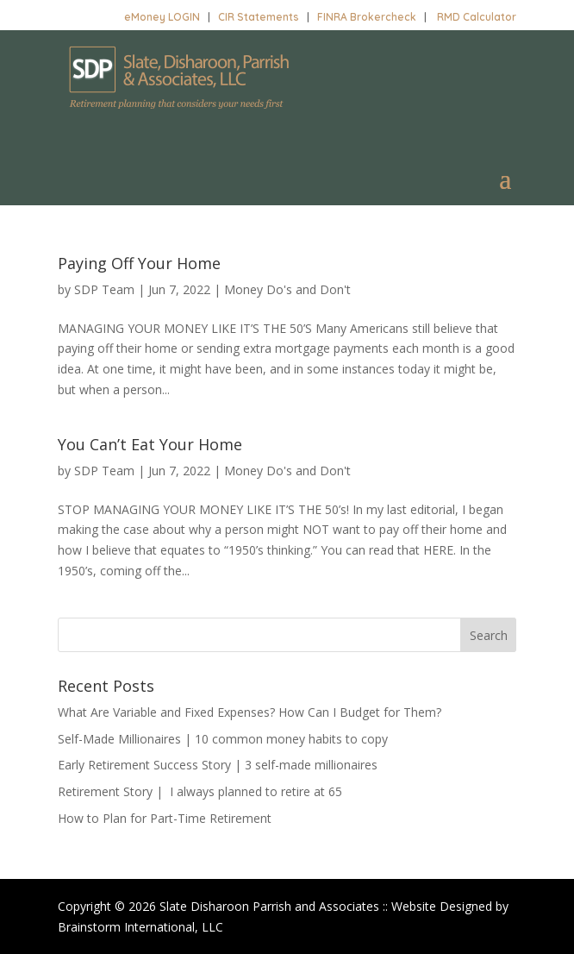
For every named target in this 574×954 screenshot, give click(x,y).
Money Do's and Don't (287, 289)
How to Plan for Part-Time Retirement (164, 818)
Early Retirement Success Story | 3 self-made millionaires (217, 764)
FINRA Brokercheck (366, 16)
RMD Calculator (476, 16)
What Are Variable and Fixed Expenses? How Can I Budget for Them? (249, 712)
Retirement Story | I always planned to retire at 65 (200, 791)
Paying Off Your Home (139, 263)
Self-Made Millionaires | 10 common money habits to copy (223, 739)
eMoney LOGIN (162, 16)
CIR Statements (258, 16)
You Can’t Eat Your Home (150, 444)
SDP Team (104, 289)
